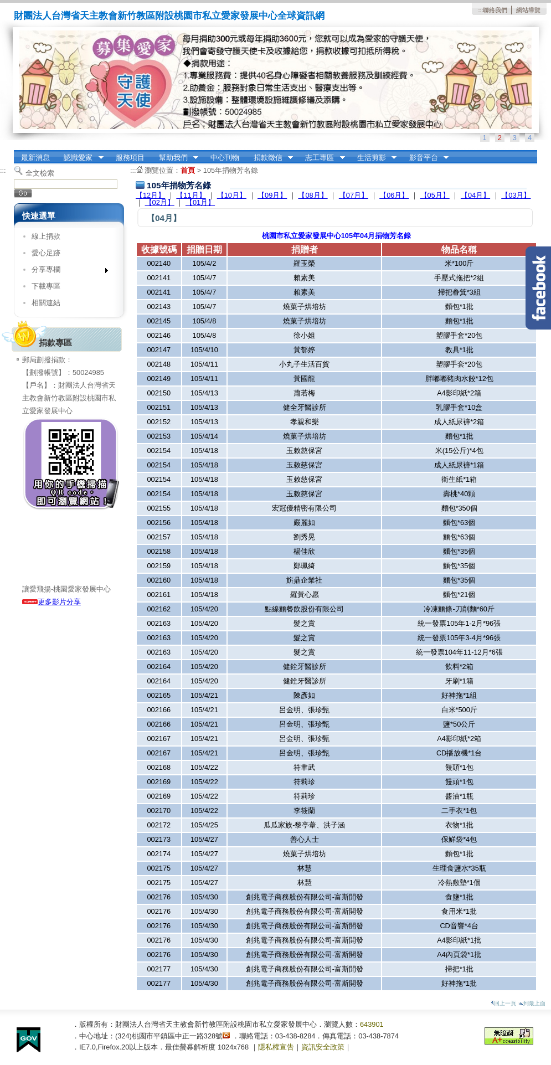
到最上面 (531, 1003)
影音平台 (425, 157)
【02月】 (159, 202)
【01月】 (200, 202)
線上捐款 (46, 236)
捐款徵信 (269, 157)
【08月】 (312, 195)
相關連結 (46, 303)
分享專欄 (66, 271)
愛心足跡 (46, 253)
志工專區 (321, 157)
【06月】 (394, 195)
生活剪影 (373, 157)
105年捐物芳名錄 (230, 170)
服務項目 (130, 157)
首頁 (188, 170)
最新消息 (35, 157)
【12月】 (150, 195)
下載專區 (46, 286)
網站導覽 (528, 10)
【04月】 (475, 195)
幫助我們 (175, 157)
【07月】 (353, 195)
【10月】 (231, 195)
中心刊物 (224, 157)
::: (480, 10)
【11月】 (190, 195)
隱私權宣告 (276, 1047)
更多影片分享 (51, 602)
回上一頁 (503, 1003)
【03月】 (516, 195)
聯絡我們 (495, 10)
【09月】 (272, 195)
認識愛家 (80, 157)
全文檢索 (39, 173)
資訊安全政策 (322, 1047)
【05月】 (435, 195)
